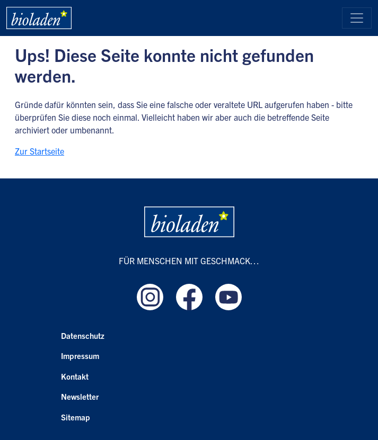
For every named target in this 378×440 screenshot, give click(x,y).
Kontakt (75, 376)
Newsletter (80, 396)
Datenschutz (82, 335)
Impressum (80, 356)
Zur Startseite (39, 151)
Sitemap (75, 417)
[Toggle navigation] (357, 18)
